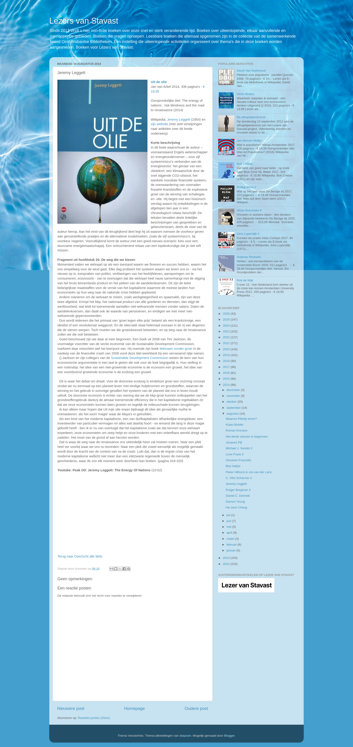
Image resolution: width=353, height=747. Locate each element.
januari (231, 550)
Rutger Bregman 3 (238, 490)
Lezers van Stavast (83, 20)
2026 (227, 313)
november (233, 395)
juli (228, 515)
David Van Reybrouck (251, 70)
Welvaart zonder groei (176, 348)
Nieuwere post (70, 708)
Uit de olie (159, 82)
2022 (227, 337)
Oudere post (196, 708)
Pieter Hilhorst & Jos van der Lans (249, 472)
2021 (227, 343)
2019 (227, 355)
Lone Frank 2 (235, 454)
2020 (227, 349)
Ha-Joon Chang (236, 507)
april (229, 532)
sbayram (185, 735)
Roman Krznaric (237, 430)
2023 (227, 331)
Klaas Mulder (235, 424)
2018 (227, 361)
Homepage (134, 708)
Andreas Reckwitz (249, 257)
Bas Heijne (233, 466)
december (233, 390)
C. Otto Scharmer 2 (239, 478)
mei (229, 526)
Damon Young (235, 501)
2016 (227, 373)
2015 (227, 378)
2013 (227, 558)
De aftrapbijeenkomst (251, 117)
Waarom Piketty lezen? (241, 418)
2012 (227, 564)
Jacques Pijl (234, 442)
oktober (232, 401)
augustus (233, 413)
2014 (227, 384)
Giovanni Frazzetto (238, 460)
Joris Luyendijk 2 (248, 233)
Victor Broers (245, 94)
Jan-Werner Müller (249, 140)
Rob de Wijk (245, 280)
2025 (227, 319)
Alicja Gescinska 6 (249, 210)
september (234, 407)
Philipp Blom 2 (246, 187)
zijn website (159, 124)
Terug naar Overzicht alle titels (79, 556)
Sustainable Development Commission (139, 358)
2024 (227, 325)
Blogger (229, 735)
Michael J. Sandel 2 (239, 448)
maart (230, 538)
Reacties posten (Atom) (94, 718)
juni (229, 521)
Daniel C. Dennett (238, 495)
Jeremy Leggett (178, 119)
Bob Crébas (245, 163)
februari (232, 544)
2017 (227, 367)
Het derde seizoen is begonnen (247, 436)
